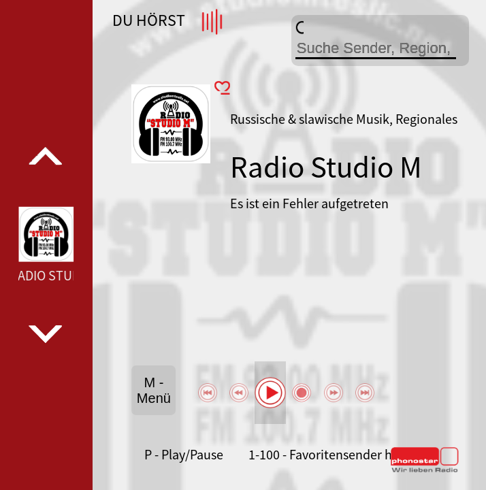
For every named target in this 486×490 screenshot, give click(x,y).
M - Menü (154, 390)
